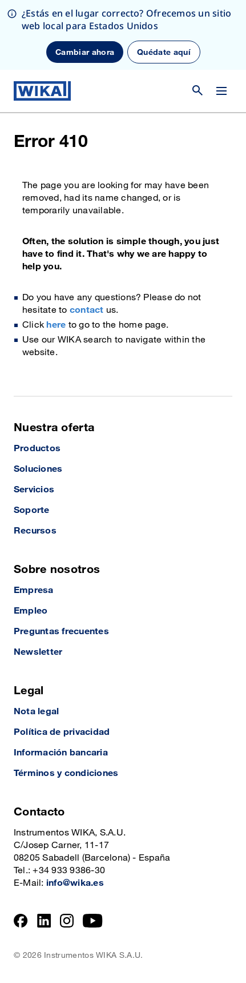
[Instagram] (67, 921)
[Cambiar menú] (221, 91)
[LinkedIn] (44, 921)
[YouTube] (93, 921)
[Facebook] (21, 921)
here (56, 325)
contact (87, 310)
